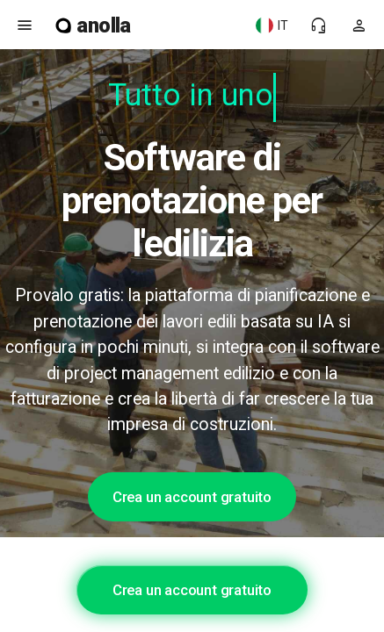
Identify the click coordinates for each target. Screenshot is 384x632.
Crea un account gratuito (192, 497)
